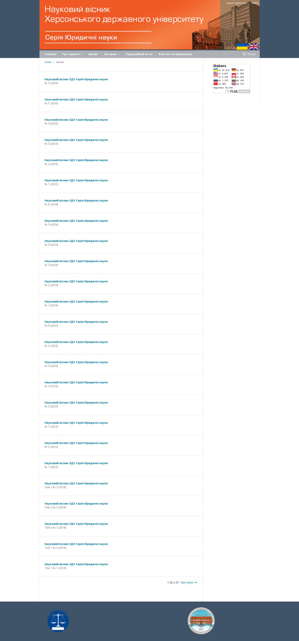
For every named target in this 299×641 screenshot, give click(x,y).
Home (48, 62)
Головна (50, 54)
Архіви (93, 54)
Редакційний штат (139, 54)
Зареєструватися (236, 3)
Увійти (255, 3)
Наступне (187, 582)
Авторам (110, 54)
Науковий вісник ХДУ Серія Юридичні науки (76, 79)
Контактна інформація (175, 54)
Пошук (251, 54)
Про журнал (71, 54)
